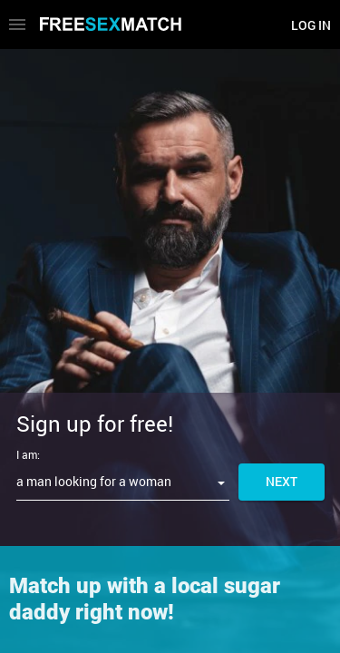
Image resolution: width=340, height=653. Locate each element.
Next (281, 481)
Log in (311, 25)
